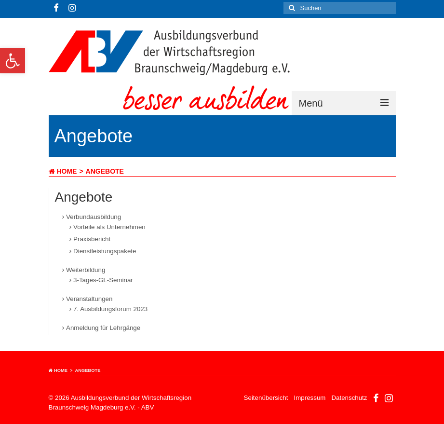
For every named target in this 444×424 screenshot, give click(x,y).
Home (63, 171)
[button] (12, 60)
